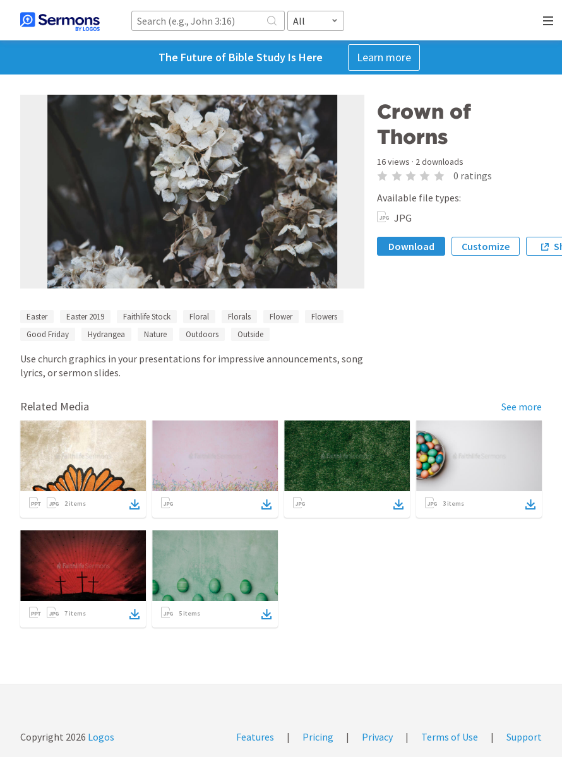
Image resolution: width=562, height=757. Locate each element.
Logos (100, 736)
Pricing (317, 736)
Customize (486, 246)
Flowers (324, 316)
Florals (239, 316)
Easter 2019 (85, 316)
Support (524, 736)
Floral (199, 316)
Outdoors (202, 334)
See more (521, 406)
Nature (155, 334)
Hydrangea (106, 334)
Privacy (377, 736)
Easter (37, 316)
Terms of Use (449, 736)
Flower (281, 316)
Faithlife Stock (146, 316)
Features (255, 736)
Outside (250, 334)
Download (411, 246)
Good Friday (48, 334)
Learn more (384, 57)
